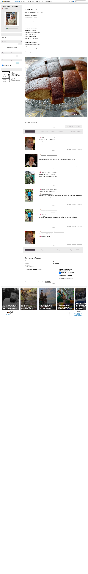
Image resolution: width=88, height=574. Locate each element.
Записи (4, 6)
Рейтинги (32, 1)
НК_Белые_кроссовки (47, 137)
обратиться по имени (59, 137)
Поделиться (77, 126)
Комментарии (15, 6)
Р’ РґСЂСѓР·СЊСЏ (13, 28)
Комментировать (30, 131)
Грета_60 (43, 155)
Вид (72, 1)
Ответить (69, 149)
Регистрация (17, 1)
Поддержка (70, 1)
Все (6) (20, 43)
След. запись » (60, 131)
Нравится (71, 126)
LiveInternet (5, 2)
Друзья (8, 6)
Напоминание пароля (29, 266)
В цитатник (79, 149)
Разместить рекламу (78, 315)
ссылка (53, 139)
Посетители (13, 79)
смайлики (39, 269)
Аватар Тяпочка (11, 18)
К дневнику (52, 131)
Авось (39, 1)
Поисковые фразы (15, 80)
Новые (79, 131)
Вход (24, 1)
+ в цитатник (40, 12)
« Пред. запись (44, 131)
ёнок (4, 37)
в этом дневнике (7, 65)
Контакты (78, 314)
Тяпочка (3, 8)
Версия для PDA (78, 313)
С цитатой (74, 149)
